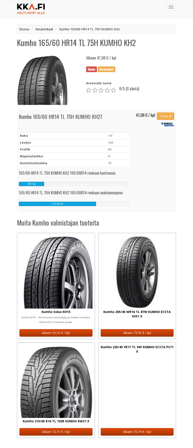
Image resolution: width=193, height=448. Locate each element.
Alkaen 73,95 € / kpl (137, 333)
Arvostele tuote (99, 83)
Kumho (91, 69)
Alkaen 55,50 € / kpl (56, 333)
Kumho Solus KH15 (56, 312)
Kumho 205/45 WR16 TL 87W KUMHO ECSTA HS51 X (137, 314)
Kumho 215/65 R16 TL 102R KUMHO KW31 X (56, 421)
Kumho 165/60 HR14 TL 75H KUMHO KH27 (60, 116)
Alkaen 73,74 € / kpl (137, 432)
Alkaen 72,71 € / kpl (56, 432)
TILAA (165, 116)
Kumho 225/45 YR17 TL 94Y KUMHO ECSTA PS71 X (137, 349)
